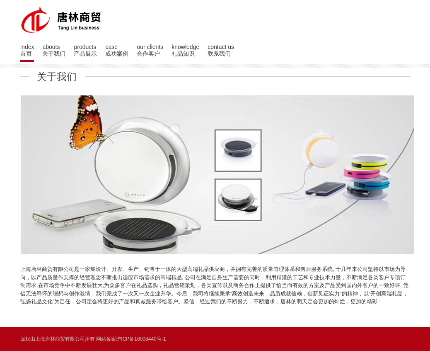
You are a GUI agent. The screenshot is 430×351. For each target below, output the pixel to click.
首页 (26, 53)
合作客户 (148, 53)
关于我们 (53, 53)
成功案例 (116, 53)
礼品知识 (183, 53)
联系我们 (219, 53)
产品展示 (85, 53)
